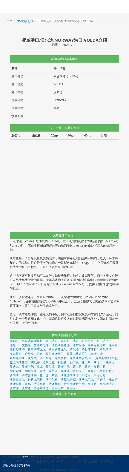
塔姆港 (101, 379)
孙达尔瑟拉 (35, 379)
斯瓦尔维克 (68, 379)
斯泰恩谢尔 (17, 379)
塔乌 (28, 384)
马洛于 (98, 362)
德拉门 (14, 345)
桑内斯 (14, 375)
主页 (9, 21)
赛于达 (44, 375)
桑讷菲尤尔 (106, 371)
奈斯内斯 (99, 367)
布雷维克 (87, 341)
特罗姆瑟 (40, 384)
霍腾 (70, 354)
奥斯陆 (65, 371)
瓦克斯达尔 (107, 384)
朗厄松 (35, 362)
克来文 (32, 358)
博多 (76, 341)
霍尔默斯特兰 (55, 354)
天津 (25, 457)
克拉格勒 (61, 358)
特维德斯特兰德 (74, 384)
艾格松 (26, 345)
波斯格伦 (78, 371)
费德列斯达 (41, 388)
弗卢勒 (113, 345)
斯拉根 (86, 375)
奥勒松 (14, 341)
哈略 (40, 354)
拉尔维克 (49, 362)
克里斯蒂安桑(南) (81, 358)
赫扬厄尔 (81, 354)
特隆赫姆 (55, 384)
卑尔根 (65, 341)
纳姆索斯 (16, 371)
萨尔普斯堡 (29, 375)
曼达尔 (14, 367)
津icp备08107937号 (16, 465)
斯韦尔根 (52, 379)
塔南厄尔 (58, 388)
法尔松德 (79, 345)
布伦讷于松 (104, 341)
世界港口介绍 (26, 21)
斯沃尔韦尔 (86, 379)
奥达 (43, 371)
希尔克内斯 (17, 358)
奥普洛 (53, 371)
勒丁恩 (74, 362)
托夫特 (113, 379)
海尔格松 (16, 354)
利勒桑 (62, 362)
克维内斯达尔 (19, 362)
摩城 (40, 367)
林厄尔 (86, 362)
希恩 (55, 375)
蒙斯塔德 (64, 367)
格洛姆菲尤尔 (37, 349)
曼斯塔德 (28, 367)
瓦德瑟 (92, 384)
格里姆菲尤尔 (58, 349)
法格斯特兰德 (61, 345)
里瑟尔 (92, 371)
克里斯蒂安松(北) (106, 358)
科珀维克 (46, 358)
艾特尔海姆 (41, 345)
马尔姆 (109, 362)
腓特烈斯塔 (17, 349)
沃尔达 (26, 388)
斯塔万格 (100, 375)
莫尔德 (50, 367)
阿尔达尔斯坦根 (32, 341)
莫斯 (87, 367)
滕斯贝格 (16, 384)
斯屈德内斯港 (70, 375)
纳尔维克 (31, 371)
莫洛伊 (71, 388)
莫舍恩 (76, 367)
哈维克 (29, 354)
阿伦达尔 (52, 341)
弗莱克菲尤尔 (97, 345)
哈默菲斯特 (89, 349)
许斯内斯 (97, 354)
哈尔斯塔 (106, 349)
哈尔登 (74, 349)
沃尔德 (14, 388)
